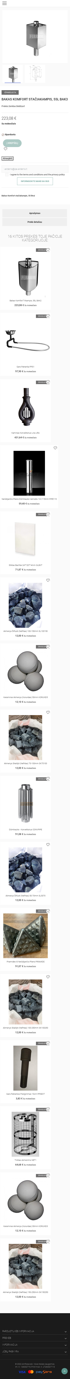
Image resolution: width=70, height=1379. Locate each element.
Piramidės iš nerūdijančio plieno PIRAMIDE (25, 961)
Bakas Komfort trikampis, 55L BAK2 (25, 300)
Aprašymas (34, 213)
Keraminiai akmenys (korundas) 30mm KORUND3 (25, 1226)
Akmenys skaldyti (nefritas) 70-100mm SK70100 (25, 763)
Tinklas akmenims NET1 (25, 1160)
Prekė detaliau (35, 222)
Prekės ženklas (9, 106)
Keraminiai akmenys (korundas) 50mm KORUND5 (25, 697)
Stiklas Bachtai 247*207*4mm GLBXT (25, 565)
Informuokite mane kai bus (35, 181)
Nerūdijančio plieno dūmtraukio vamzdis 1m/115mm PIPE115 (29, 499)
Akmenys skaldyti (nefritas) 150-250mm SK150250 (25, 1292)
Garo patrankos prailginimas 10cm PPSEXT (25, 1094)
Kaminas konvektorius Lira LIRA (26, 433)
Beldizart (20, 106)
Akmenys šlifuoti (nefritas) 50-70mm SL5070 (25, 896)
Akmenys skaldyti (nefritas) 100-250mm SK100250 (25, 1028)
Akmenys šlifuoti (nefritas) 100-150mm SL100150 (25, 631)
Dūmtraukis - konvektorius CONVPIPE (25, 829)
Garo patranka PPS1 (25, 367)
